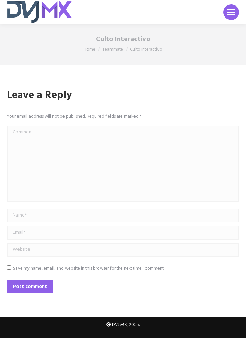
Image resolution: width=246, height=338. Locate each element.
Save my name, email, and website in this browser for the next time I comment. (88, 268)
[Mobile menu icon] (231, 12)
